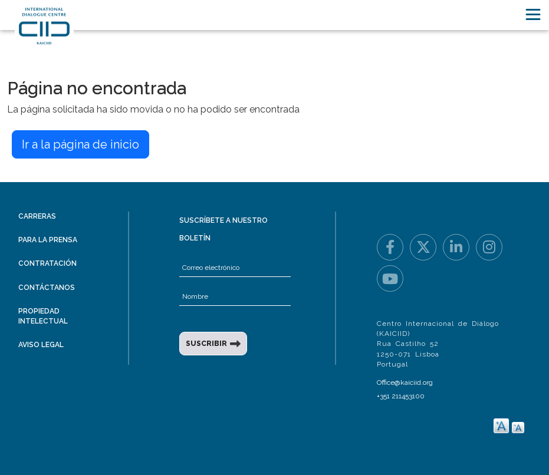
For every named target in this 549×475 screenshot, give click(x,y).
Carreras (37, 216)
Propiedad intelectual (43, 316)
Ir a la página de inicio (80, 144)
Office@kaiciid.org (405, 382)
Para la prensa (47, 240)
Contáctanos (46, 287)
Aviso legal (41, 345)
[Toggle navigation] (533, 14)
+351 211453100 (401, 396)
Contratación (47, 263)
